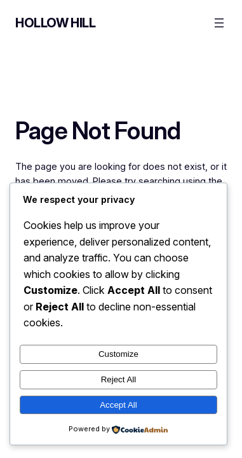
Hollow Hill (55, 23)
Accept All (118, 405)
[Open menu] (219, 23)
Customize (118, 354)
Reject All (119, 379)
